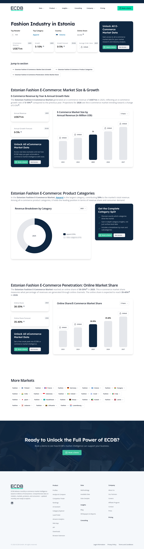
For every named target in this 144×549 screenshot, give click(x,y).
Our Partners (113, 494)
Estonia (62, 35)
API (54, 527)
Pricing (102, 8)
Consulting (78, 8)
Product (53, 8)
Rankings (56, 503)
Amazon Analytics (58, 519)
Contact (111, 507)
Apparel (36, 35)
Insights (66, 8)
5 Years (124, 114)
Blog (82, 510)
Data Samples (85, 498)
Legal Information (99, 544)
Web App (56, 523)
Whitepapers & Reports (88, 514)
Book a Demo (125, 8)
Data (42, 8)
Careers (111, 498)
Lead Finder (56, 515)
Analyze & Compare (59, 494)
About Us (112, 490)
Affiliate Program (114, 503)
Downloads (56, 531)
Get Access (123, 47)
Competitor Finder (59, 498)
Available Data (85, 494)
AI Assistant (56, 507)
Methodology (85, 490)
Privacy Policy (111, 544)
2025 (83, 209)
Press (110, 511)
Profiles (55, 490)
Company (91, 8)
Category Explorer (58, 511)
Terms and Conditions (126, 544)
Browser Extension (59, 536)
